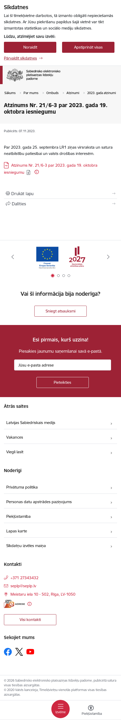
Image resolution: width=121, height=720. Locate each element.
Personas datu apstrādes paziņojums (39, 501)
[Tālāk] (108, 257)
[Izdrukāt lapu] (60, 194)
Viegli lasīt (14, 451)
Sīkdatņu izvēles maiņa (26, 545)
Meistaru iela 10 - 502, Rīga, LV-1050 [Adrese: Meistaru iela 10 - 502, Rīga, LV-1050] (42, 594)
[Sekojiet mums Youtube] (30, 651)
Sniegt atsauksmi (60, 311)
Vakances (14, 437)
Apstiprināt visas (88, 47)
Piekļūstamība (18, 516)
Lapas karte (16, 531)
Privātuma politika (22, 487)
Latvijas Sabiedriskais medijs (30, 422)
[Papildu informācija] (37, 172)
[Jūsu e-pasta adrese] (62, 364)
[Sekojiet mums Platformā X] (19, 652)
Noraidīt (30, 47)
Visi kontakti (30, 619)
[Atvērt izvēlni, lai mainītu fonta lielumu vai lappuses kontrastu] (91, 711)
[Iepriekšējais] (12, 257)
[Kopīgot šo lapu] (60, 204)
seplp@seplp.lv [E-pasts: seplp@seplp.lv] (23, 585)
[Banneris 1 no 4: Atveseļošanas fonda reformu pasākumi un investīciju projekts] (60, 256)
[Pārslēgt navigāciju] (60, 709)
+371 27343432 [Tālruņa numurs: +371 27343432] (24, 577)
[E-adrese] (14, 604)
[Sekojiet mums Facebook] (8, 652)
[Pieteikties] (62, 382)
